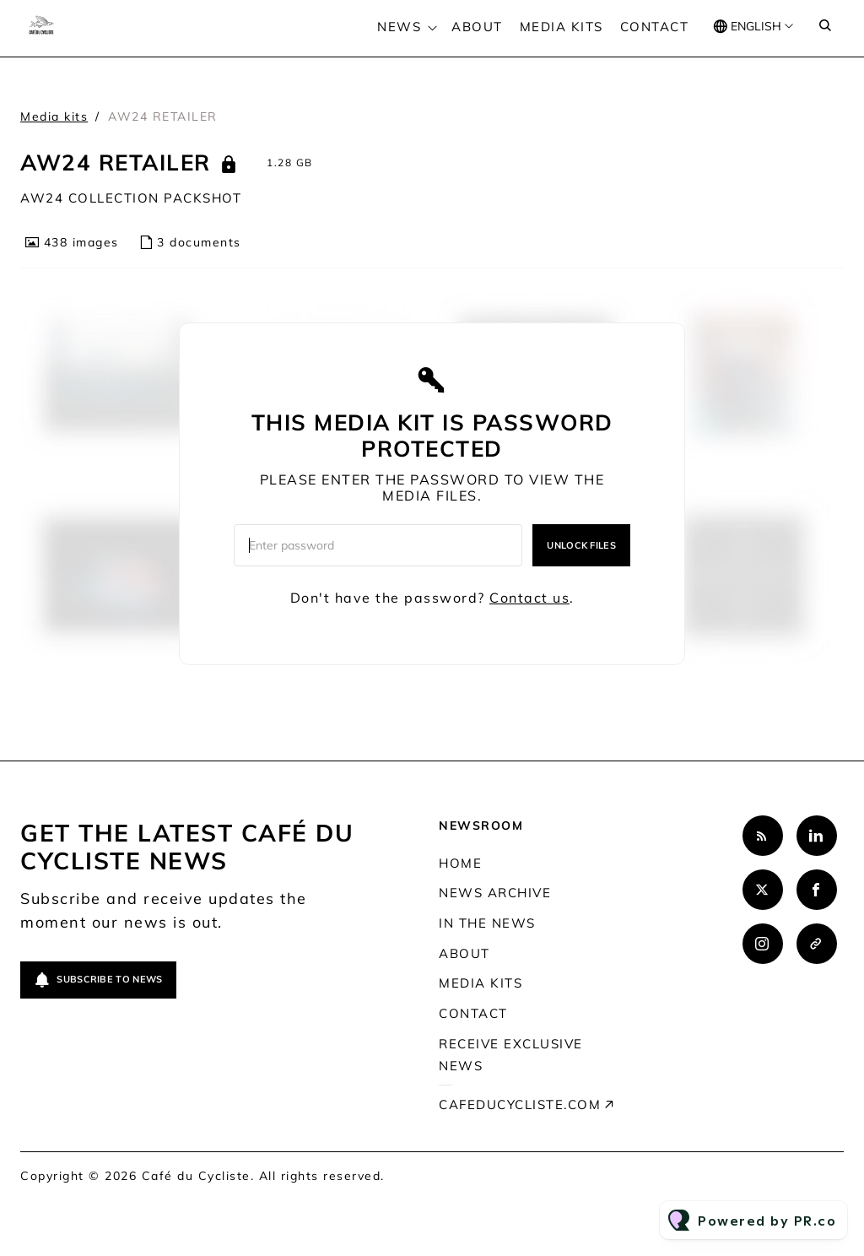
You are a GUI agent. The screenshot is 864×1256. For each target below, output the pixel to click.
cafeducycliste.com (520, 1104)
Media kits (561, 27)
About (477, 27)
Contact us (529, 597)
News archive (495, 893)
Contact (654, 27)
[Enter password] (378, 545)
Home (460, 863)
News (399, 27)
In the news (487, 923)
